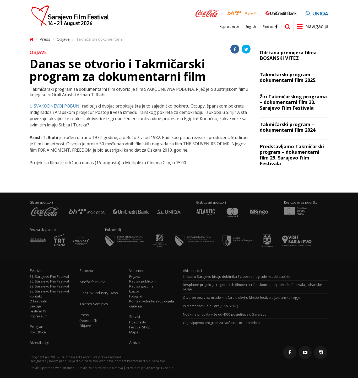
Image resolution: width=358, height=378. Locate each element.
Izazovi (134, 291)
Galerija (135, 306)
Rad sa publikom (142, 281)
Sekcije (35, 306)
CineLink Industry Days (98, 293)
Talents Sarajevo (93, 304)
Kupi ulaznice (229, 27)
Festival (36, 270)
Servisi (134, 316)
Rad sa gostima (141, 286)
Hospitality (137, 322)
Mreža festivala (92, 282)
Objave (63, 39)
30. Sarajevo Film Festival (49, 281)
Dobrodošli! (88, 320)
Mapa (133, 332)
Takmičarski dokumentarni (99, 39)
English (251, 27)
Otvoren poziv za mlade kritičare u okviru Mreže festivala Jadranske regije (241, 297)
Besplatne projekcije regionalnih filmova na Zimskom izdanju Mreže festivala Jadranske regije (252, 287)
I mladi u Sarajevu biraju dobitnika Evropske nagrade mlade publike (236, 276)
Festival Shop (139, 327)
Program (37, 326)
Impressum (38, 316)
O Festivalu (38, 301)
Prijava (134, 276)
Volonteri (136, 270)
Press (45, 39)
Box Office (38, 332)
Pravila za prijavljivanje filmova (100, 368)
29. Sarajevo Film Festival (49, 286)
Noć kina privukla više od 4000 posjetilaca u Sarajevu (225, 314)
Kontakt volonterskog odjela (151, 301)
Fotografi (136, 296)
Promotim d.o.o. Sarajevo (146, 361)
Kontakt (36, 296)
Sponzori (86, 270)
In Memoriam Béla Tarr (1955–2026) (210, 306)
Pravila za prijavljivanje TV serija (149, 368)
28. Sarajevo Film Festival (49, 291)
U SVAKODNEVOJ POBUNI (55, 106)
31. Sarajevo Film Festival (49, 276)
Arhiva (134, 342)
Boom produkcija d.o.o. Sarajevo (73, 361)
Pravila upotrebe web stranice (52, 368)
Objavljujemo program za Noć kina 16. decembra (221, 323)
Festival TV (38, 311)
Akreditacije (39, 342)
